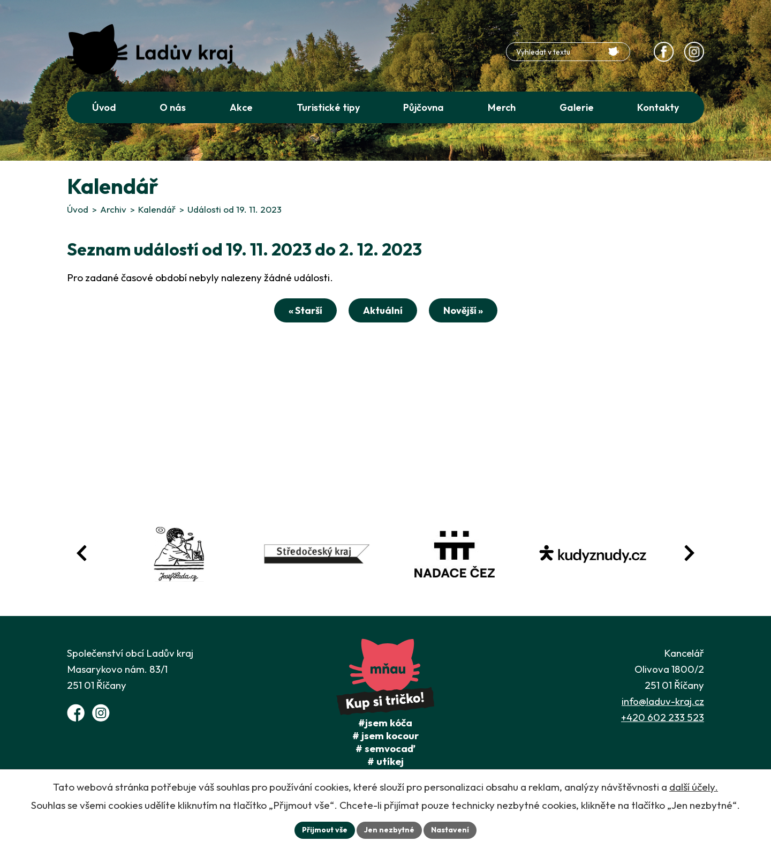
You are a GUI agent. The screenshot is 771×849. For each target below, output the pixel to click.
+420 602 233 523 (662, 717)
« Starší (305, 310)
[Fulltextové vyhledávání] (568, 51)
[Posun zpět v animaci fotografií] (82, 553)
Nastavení (450, 830)
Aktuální (383, 310)
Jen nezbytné (389, 830)
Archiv (113, 209)
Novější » (463, 310)
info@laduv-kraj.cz (663, 701)
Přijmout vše (324, 830)
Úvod (77, 209)
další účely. (693, 786)
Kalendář (157, 209)
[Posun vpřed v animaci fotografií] (689, 553)
